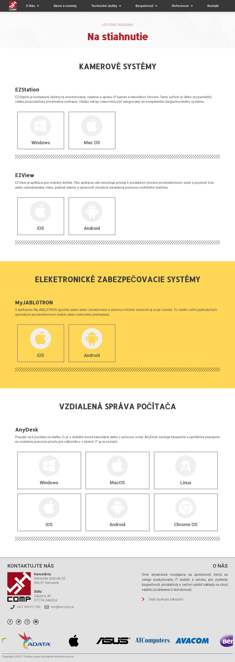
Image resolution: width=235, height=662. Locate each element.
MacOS (117, 482)
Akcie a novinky (65, 6)
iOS (40, 228)
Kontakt (213, 6)
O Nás (32, 6)
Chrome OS (186, 524)
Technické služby (106, 6)
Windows (40, 142)
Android (92, 228)
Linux (185, 482)
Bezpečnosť (146, 6)
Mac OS (92, 142)
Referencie (182, 6)
